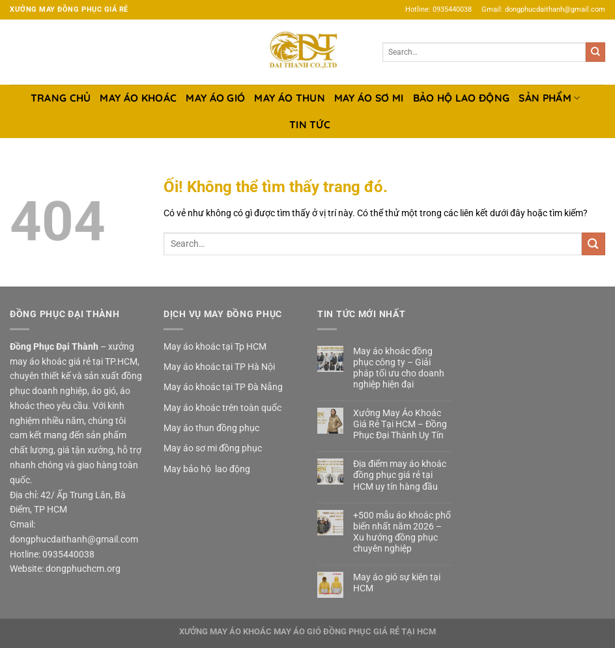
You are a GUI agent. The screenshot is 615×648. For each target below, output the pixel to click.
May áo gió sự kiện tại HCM (396, 582)
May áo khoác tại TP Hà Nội (219, 366)
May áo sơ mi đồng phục (213, 448)
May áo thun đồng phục (211, 428)
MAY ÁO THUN (289, 97)
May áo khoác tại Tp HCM (215, 346)
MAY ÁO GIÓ (215, 97)
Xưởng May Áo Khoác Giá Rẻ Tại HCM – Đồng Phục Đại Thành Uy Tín (400, 424)
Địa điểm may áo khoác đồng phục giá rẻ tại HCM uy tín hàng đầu (399, 474)
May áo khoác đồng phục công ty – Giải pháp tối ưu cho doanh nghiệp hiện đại (398, 367)
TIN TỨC (309, 124)
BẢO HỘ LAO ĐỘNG (461, 97)
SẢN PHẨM (549, 97)
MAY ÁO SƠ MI (369, 97)
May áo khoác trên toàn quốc (222, 407)
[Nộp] (595, 52)
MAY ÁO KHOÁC (138, 97)
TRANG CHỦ (61, 97)
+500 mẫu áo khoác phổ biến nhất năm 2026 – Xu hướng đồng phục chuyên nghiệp (402, 532)
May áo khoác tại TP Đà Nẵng (223, 387)
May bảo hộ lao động (207, 469)
